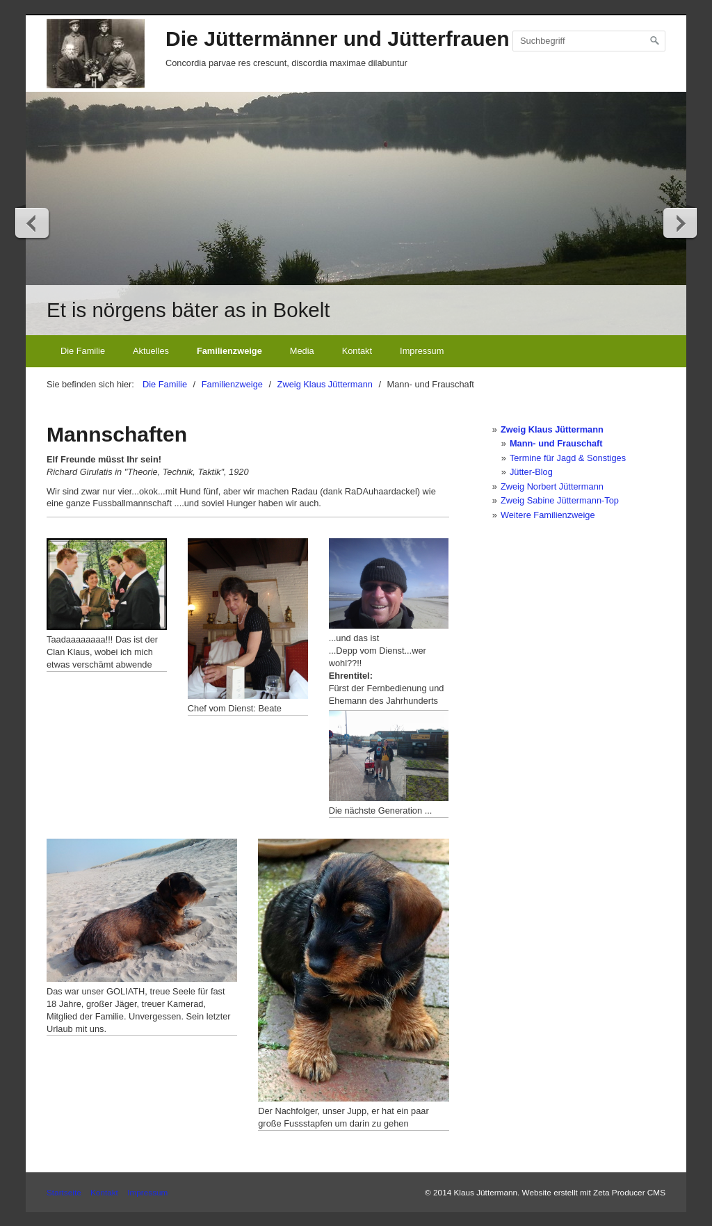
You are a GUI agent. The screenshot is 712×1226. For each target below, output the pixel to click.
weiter (679, 222)
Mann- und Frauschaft (556, 443)
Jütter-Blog (531, 472)
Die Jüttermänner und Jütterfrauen (337, 38)
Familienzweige (229, 351)
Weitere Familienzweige (548, 515)
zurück (33, 222)
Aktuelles (151, 351)
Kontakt (357, 351)
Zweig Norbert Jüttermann (552, 486)
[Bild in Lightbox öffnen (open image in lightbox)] (107, 584)
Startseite (64, 1192)
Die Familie (82, 351)
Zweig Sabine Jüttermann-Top (560, 500)
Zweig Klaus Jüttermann (552, 429)
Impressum (422, 351)
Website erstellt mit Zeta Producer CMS (593, 1192)
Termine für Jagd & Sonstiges (568, 458)
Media (302, 351)
